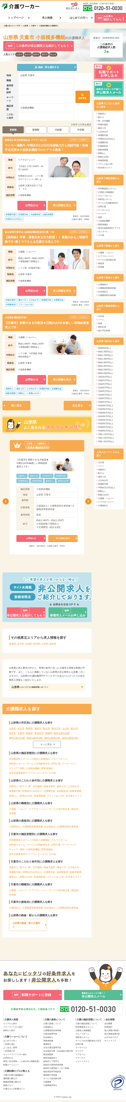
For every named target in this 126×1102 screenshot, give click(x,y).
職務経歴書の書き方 (12, 1082)
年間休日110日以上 (32, 791)
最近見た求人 (73, 6)
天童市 (33, 26)
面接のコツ (8, 1085)
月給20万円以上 (105, 380)
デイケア (13, 768)
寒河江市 (56, 728)
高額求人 (13, 786)
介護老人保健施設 (40, 759)
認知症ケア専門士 (51, 1061)
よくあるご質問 (10, 1047)
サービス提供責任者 (59, 809)
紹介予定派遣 (104, 330)
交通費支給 (49, 791)
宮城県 (28, 644)
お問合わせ (8, 1058)
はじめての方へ (79, 17)
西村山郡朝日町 (70, 738)
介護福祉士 (15, 826)
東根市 (29, 733)
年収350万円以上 (105, 409)
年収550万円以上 (105, 423)
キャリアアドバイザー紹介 (15, 1054)
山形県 (25, 26)
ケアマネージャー (38, 809)
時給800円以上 (104, 348)
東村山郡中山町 (17, 738)
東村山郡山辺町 (62, 733)
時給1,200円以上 (105, 355)
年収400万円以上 (105, 413)
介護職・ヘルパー (18, 809)
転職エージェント (11, 1065)
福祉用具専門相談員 (52, 1071)
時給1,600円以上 (105, 362)
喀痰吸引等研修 (50, 1075)
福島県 (52, 644)
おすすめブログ (111, 1037)
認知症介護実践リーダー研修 (56, 1068)
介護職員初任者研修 (67, 826)
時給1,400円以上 (105, 359)
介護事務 (47, 1082)
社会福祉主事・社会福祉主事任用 (58, 1051)
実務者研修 (48, 1041)
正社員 (101, 316)
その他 (52, 773)
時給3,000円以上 (105, 373)
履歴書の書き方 (10, 1078)
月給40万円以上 (105, 395)
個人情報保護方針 (112, 1034)
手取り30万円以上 (106, 441)
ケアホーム (80, 1054)
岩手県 (20, 644)
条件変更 (82, 96)
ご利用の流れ (9, 1044)
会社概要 (108, 1023)
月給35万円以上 (105, 391)
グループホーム (59, 759)
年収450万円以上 (105, 416)
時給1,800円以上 (105, 366)
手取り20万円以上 (106, 438)
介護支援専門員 (50, 1034)
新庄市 (46, 728)
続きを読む (55, 527)
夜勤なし (13, 795)
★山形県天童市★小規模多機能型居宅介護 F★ (29, 232)
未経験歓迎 (62, 791)
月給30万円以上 (105, 387)
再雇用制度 (39, 795)
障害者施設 (47, 768)
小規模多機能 (33, 768)
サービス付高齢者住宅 (38, 763)
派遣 (100, 323)
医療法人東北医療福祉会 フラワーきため (26, 140)
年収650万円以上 (105, 431)
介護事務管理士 (50, 1085)
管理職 (12, 813)
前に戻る (16, 405)
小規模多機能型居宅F (16, 317)
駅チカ (23, 786)
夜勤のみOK (26, 795)
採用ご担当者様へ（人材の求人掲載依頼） (22, 1061)
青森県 (12, 644)
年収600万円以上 (105, 427)
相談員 (74, 809)
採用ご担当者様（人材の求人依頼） (100, 3)
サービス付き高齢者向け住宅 (88, 1041)
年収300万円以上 (105, 405)
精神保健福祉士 (50, 1058)
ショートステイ (82, 1061)
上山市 (65, 728)
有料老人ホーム (17, 763)
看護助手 (47, 1044)
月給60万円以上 (105, 402)
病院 (22, 768)
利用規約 (108, 1027)
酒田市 (45, 54)
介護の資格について (52, 1023)
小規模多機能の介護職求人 (49, 26)
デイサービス (69, 763)
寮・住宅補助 (35, 786)
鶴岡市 (36, 54)
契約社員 (102, 327)
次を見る (77, 405)
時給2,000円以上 (105, 369)
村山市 (53, 54)
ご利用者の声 (9, 1051)
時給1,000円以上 (105, 352)
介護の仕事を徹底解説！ (14, 1075)
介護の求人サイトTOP (12, 26)
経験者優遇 (75, 791)
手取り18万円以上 (106, 434)
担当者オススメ (74, 795)
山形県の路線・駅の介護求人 (26, 925)
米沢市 (28, 54)
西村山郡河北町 (35, 738)
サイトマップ (110, 1041)
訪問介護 (55, 763)
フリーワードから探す (13, 1027)
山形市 (19, 54)
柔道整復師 (48, 1054)
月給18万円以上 (105, 377)
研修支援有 (49, 786)
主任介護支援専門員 (52, 1047)
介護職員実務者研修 (32, 826)
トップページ (16, 17)
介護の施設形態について (86, 1023)
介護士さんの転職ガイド (14, 1089)
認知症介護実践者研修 (53, 1065)
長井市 (12, 733)
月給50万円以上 (105, 398)
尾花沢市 (39, 733)
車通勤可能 (15, 791)
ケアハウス (80, 1058)
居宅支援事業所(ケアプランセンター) (28, 773)
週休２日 (61, 786)
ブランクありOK (55, 795)
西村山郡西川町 (52, 738)
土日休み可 (73, 786)
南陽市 (48, 733)
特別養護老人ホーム (19, 759)
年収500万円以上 (105, 420)
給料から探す (9, 1030)
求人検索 (47, 17)
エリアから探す (10, 1023)
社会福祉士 (50, 826)
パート (101, 320)
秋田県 (36, 644)
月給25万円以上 (105, 384)
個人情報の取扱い (112, 1030)
